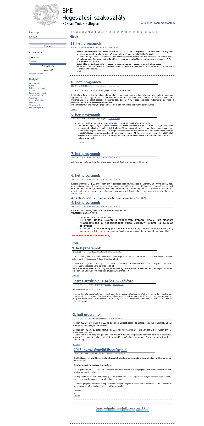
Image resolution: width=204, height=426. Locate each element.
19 (134, 32)
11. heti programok (86, 43)
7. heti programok (85, 153)
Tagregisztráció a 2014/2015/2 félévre (103, 280)
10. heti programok (86, 82)
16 (122, 32)
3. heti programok (86, 248)
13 (110, 32)
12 (106, 32)
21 (142, 32)
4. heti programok (85, 202)
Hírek (31, 85)
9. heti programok (85, 114)
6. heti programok (85, 175)
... (97, 69)
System (170, 23)
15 (118, 32)
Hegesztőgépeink (36, 100)
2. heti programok (87, 314)
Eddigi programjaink (37, 93)
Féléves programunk (37, 88)
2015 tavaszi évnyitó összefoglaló (100, 349)
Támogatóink (34, 105)
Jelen (75, 294)
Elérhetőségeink (36, 107)
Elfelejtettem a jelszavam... (37, 73)
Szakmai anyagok (36, 95)
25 (158, 32)
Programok (159, 23)
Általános (146, 23)
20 (138, 32)
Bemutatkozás (35, 83)
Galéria (32, 90)
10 (98, 32)
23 (150, 32)
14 (114, 32)
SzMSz (32, 102)
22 (146, 32)
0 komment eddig (113, 47)
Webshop (33, 98)
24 (154, 32)
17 (126, 32)
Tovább (80, 71)
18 (130, 32)
